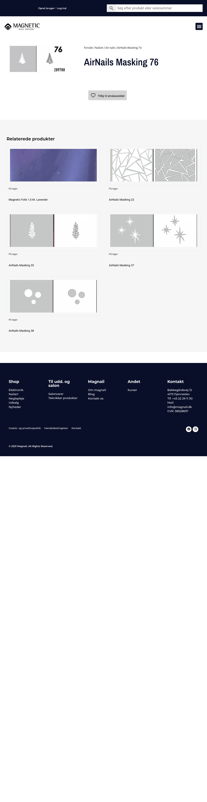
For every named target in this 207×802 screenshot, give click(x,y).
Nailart (99, 47)
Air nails (110, 47)
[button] (199, 26)
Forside (88, 47)
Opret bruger (46, 8)
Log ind (62, 8)
